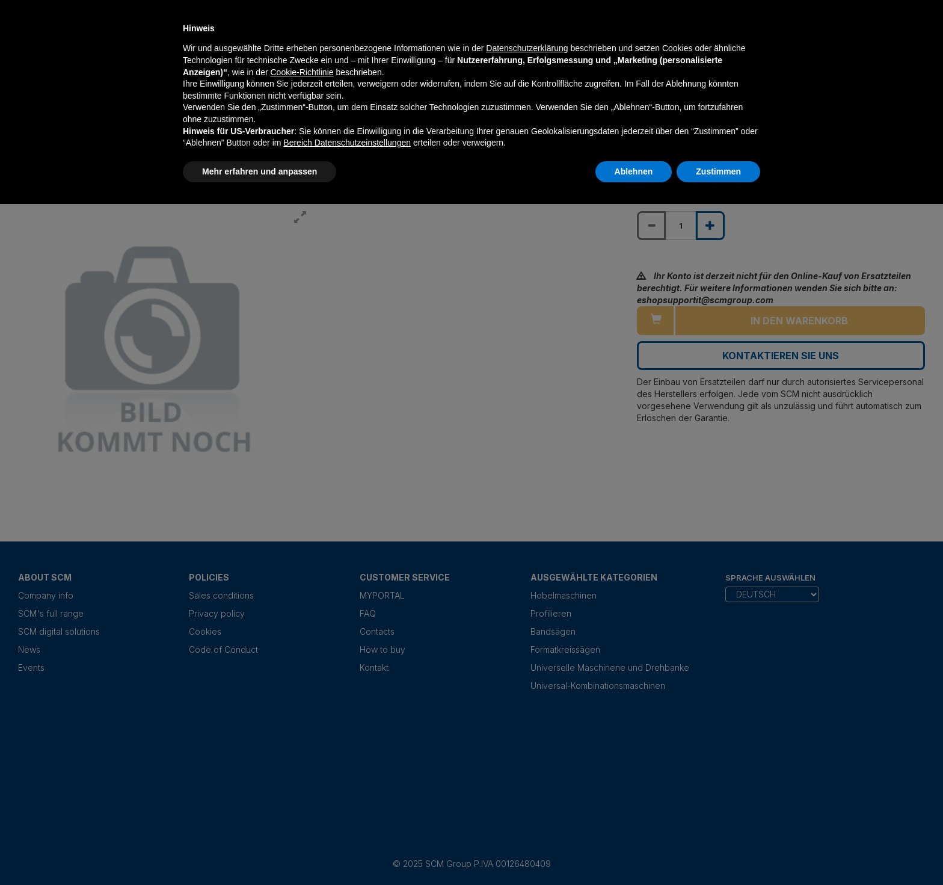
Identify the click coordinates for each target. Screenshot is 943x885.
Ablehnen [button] (634, 171)
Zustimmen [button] (718, 171)
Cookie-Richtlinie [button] (301, 72)
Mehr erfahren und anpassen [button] (259, 171)
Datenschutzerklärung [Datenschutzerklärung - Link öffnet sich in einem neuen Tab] (527, 48)
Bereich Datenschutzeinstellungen (347, 142)
